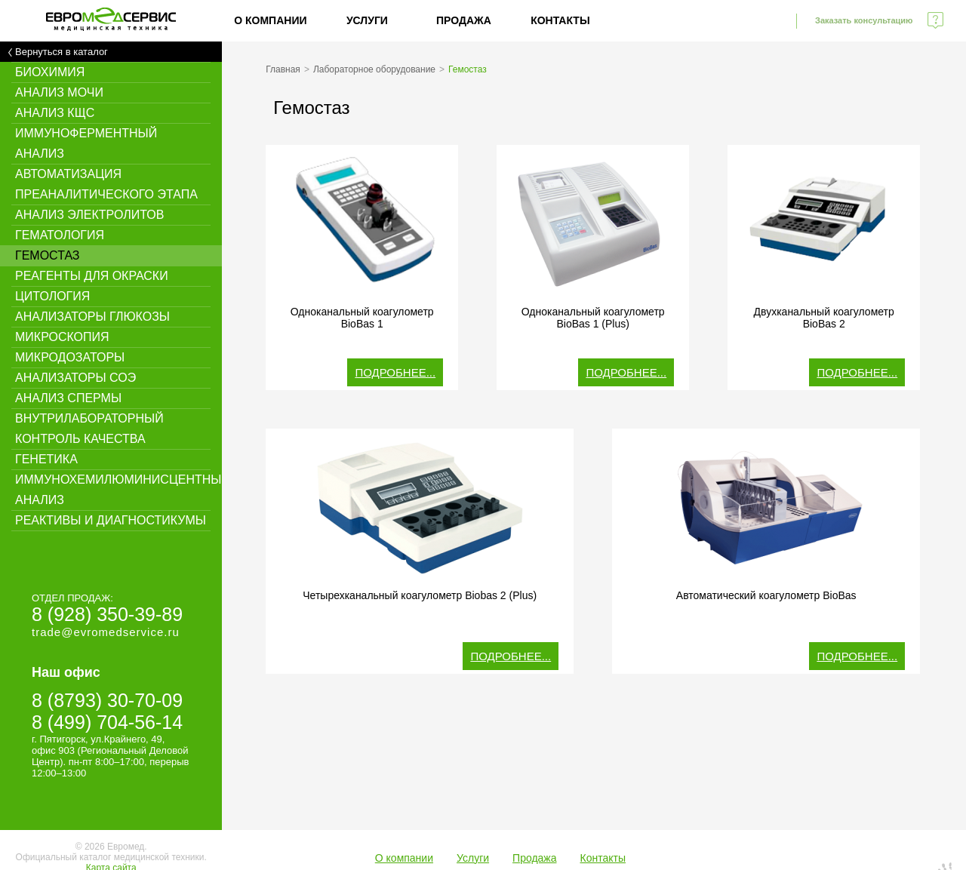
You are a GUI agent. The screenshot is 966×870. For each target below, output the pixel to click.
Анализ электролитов (89, 214)
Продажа (463, 20)
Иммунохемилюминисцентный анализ (118, 489)
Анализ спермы (68, 398)
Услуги (367, 20)
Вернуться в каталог (61, 51)
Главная (283, 69)
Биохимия (50, 72)
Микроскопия (62, 336)
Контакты (560, 20)
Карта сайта (111, 837)
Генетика (46, 459)
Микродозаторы (70, 357)
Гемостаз (47, 255)
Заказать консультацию (863, 20)
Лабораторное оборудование (374, 69)
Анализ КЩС (54, 112)
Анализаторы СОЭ (75, 377)
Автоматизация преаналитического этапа (106, 184)
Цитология (52, 296)
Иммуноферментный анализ (86, 143)
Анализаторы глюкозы (92, 316)
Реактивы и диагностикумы (110, 520)
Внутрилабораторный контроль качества (89, 428)
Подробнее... (395, 372)
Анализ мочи (59, 92)
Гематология (59, 235)
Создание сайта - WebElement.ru (854, 846)
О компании (270, 20)
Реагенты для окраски (91, 275)
